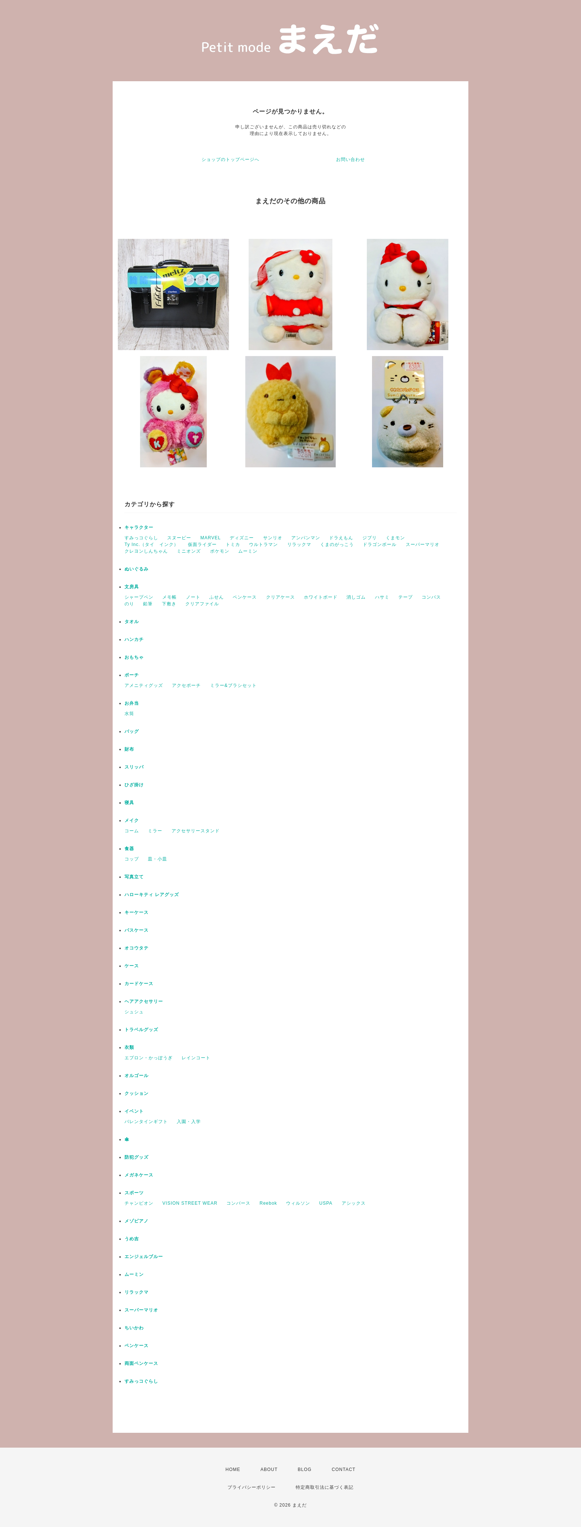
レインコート (196, 1057)
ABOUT (269, 1469)
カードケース (138, 983)
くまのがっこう (337, 544)
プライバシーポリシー (252, 1487)
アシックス (354, 1203)
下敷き (169, 603)
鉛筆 (148, 603)
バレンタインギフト (146, 1121)
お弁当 (131, 703)
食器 (129, 848)
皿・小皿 (157, 859)
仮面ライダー (202, 544)
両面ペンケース (141, 1363)
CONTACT (343, 1469)
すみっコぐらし (141, 537)
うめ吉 (131, 1238)
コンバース (238, 1203)
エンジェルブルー (143, 1256)
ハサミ (382, 597)
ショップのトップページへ (230, 159)
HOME (233, 1469)
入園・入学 (189, 1121)
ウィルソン (298, 1203)
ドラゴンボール (379, 544)
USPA (326, 1203)
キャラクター (138, 527)
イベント (134, 1111)
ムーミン (248, 551)
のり (129, 603)
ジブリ (369, 537)
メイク (131, 820)
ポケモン (219, 551)
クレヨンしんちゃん (146, 551)
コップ (131, 859)
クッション (136, 1093)
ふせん (216, 597)
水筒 (129, 713)
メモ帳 (169, 597)
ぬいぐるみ (136, 569)
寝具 (129, 802)
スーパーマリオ (422, 544)
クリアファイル (202, 603)
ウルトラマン (263, 544)
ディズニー (242, 537)
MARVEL (210, 537)
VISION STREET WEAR (189, 1203)
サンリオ (272, 537)
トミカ (233, 544)
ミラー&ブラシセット (233, 685)
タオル (131, 621)
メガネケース (138, 1175)
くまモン (395, 537)
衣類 (129, 1047)
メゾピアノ (136, 1221)
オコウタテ (136, 948)
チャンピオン (138, 1203)
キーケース (136, 912)
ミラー (155, 830)
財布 (129, 749)
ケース (131, 965)
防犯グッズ (136, 1157)
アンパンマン (305, 537)
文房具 (131, 586)
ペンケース (245, 597)
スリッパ (134, 767)
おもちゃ (134, 657)
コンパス (431, 597)
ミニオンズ (189, 551)
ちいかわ (134, 1327)
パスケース (136, 930)
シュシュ (134, 1011)
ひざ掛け (134, 784)
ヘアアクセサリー (143, 1001)
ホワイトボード (321, 597)
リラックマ (299, 544)
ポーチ (131, 675)
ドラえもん (341, 537)
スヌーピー (179, 537)
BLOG (305, 1469)
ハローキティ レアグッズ (151, 894)
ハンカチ (134, 639)
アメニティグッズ (143, 685)
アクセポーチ (186, 685)
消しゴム (356, 597)
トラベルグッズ (141, 1029)
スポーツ (134, 1192)
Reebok (268, 1203)
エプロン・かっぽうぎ (148, 1057)
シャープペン (138, 597)
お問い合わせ (350, 159)
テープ (405, 597)
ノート (193, 597)
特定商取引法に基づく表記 (324, 1487)
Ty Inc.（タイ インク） (151, 544)
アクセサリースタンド (196, 830)
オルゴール (136, 1075)
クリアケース (280, 597)
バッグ (131, 731)
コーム (131, 830)
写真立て (134, 876)
